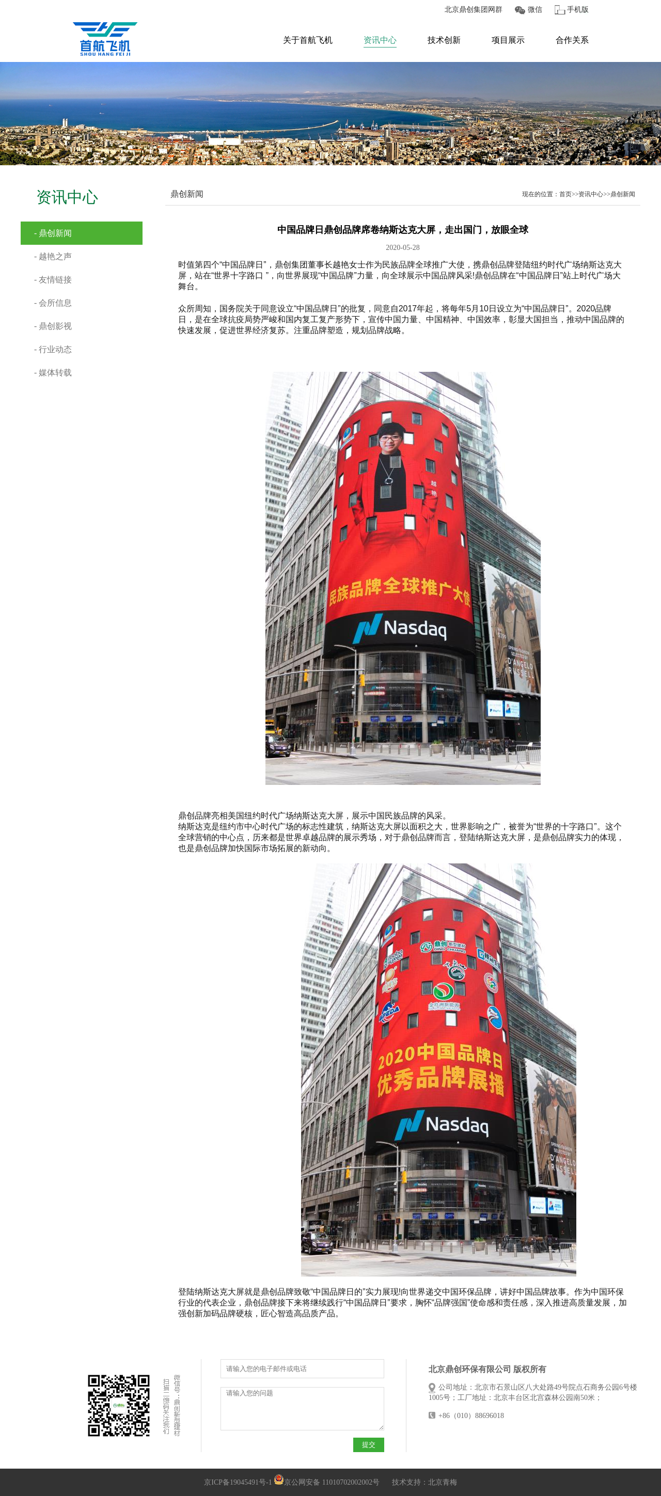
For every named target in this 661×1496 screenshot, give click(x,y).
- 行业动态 (53, 349)
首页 (565, 194)
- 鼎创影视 (53, 326)
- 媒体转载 (53, 372)
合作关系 (572, 40)
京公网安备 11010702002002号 (327, 1482)
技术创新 (444, 40)
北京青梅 (442, 1482)
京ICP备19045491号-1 (238, 1482)
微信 (535, 9)
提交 (368, 1444)
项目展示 (508, 40)
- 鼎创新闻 (53, 233)
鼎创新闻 (622, 194)
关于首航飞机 (308, 40)
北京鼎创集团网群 (473, 9)
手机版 (578, 9)
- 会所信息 (53, 302)
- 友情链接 (53, 279)
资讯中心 (380, 40)
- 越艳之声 (53, 256)
